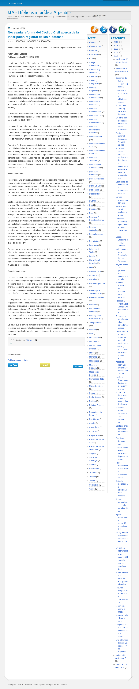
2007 (116, 52)
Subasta (92, 464)
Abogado (93, 42)
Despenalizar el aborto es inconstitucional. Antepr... (122, 631)
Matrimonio (94, 361)
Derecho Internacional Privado (94, 130)
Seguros (92, 453)
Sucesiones (94, 469)
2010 (116, 42)
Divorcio (92, 201)
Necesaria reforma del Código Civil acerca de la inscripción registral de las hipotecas (43, 35)
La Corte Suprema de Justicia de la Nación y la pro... (122, 383)
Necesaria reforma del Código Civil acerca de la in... (122, 307)
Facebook (93, 245)
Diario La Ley (95, 186)
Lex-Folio (93, 342)
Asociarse (93, 54)
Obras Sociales (96, 386)
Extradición (94, 241)
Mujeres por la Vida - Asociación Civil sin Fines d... (122, 255)
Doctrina (92, 209)
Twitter (92, 481)
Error (91, 213)
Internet (92, 304)
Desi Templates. (62, 685)
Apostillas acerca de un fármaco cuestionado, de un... (122, 368)
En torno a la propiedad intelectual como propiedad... (122, 124)
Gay (91, 267)
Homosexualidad (96, 297)
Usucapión (94, 485)
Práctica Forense (96, 405)
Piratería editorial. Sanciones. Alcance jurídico (122, 139)
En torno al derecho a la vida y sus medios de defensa (122, 398)
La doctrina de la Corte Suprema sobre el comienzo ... (122, 337)
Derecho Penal (95, 137)
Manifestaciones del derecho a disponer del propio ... (122, 453)
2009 (116, 45)
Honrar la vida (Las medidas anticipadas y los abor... (122, 578)
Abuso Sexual (95, 46)
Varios (92, 489)
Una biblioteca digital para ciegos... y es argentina (122, 646)
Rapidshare (94, 427)
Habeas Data (95, 271)
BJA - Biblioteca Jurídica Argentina (39, 12)
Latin (91, 334)
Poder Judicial (95, 397)
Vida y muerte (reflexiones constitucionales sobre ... (122, 539)
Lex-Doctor (94, 338)
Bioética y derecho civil (120, 441)
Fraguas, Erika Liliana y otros (122, 618)
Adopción (93, 50)
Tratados (93, 473)
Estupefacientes (96, 234)
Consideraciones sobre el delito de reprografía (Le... (122, 172)
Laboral (92, 330)
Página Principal (15, 3)
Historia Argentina (97, 283)
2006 (116, 56)
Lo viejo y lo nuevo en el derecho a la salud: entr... (122, 352)
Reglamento (94, 435)
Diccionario (94, 190)
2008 (116, 49)
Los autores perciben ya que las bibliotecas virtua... (122, 96)
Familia (92, 256)
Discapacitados (96, 194)
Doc (91, 205)
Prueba (92, 423)
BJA (91, 58)
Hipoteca (93, 275)
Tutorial (92, 477)
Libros (92, 353)
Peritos (92, 393)
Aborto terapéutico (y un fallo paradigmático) (122, 505)
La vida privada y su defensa (122, 200)
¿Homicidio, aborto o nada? (121, 609)
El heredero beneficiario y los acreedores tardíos (122, 322)
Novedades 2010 (96, 379)
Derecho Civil (95, 116)
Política (92, 401)
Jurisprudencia (95, 322)
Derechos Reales (96, 179)
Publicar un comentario (18, 360)
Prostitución (94, 419)
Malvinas (93, 357)
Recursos (93, 431)
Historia (92, 279)
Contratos (93, 76)
